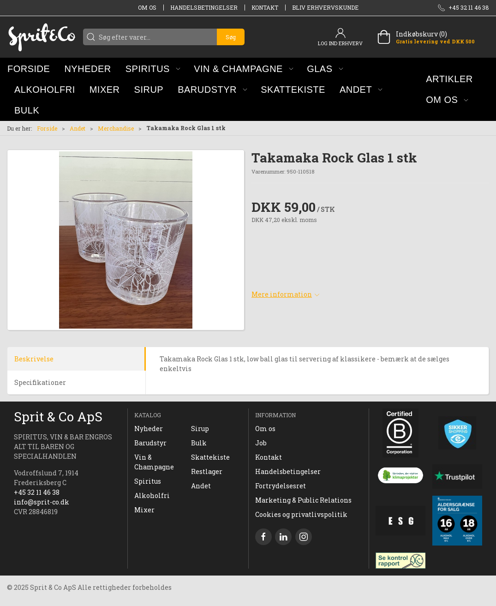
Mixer (144, 509)
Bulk (199, 442)
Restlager (206, 471)
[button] (153, 68)
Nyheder (148, 428)
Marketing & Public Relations (303, 500)
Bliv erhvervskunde (325, 7)
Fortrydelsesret (280, 485)
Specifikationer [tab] (40, 382)
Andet (77, 128)
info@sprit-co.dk (41, 502)
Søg (231, 37)
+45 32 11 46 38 (37, 492)
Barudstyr (150, 442)
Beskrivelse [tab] (34, 358)
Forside (47, 128)
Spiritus (147, 481)
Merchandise (116, 128)
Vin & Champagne (154, 462)
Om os (147, 7)
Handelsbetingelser (204, 7)
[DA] (41, 36)
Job (261, 442)
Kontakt (264, 7)
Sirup (200, 428)
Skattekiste (210, 457)
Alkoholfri (152, 495)
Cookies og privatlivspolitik (301, 514)
